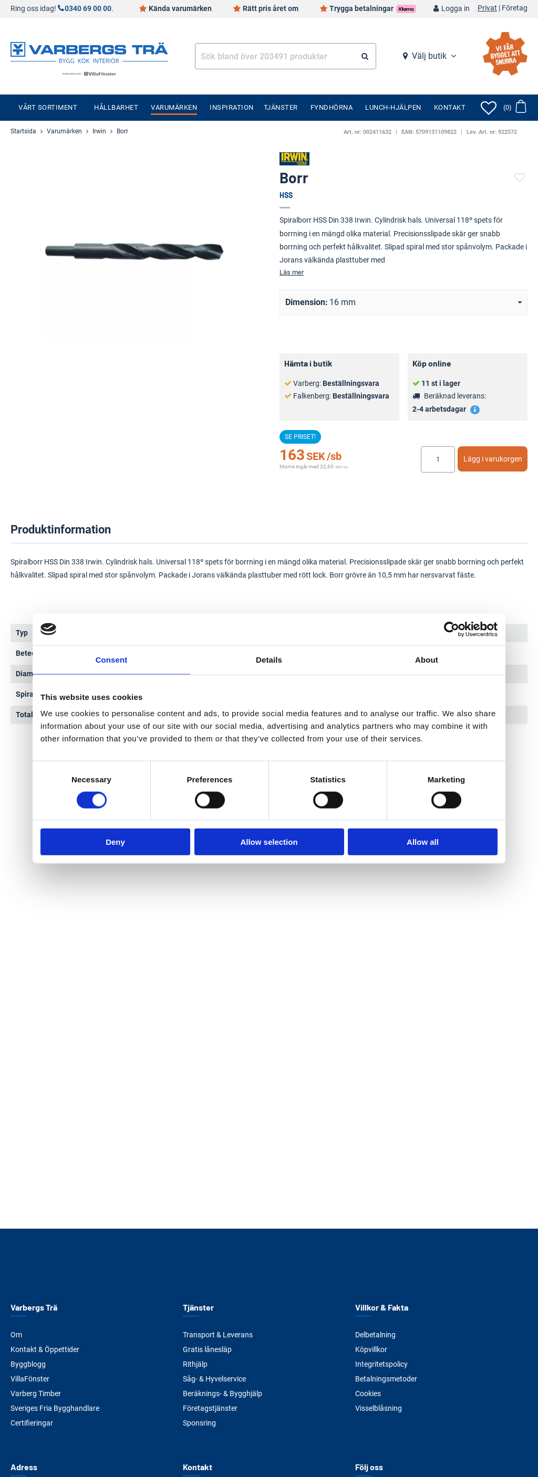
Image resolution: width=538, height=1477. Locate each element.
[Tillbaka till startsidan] (89, 51)
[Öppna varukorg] (514, 108)
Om (16, 1335)
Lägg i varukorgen (492, 459)
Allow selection (268, 841)
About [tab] (426, 659)
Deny (115, 841)
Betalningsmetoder (386, 1379)
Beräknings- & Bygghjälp (222, 1393)
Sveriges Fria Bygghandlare (55, 1408)
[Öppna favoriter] (488, 108)
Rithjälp (195, 1364)
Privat (487, 8)
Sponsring (199, 1423)
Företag (514, 8)
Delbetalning (375, 1335)
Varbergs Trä (34, 1307)
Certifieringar (32, 1423)
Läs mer (292, 272)
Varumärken (174, 107)
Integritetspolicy (381, 1364)
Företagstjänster (210, 1408)
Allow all (423, 841)
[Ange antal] (438, 459)
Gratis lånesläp (207, 1349)
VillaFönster (30, 1379)
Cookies (368, 1393)
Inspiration (232, 107)
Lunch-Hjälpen (393, 107)
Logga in (455, 9)
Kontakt (450, 107)
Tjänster (281, 107)
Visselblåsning (378, 1408)
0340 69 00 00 (88, 8)
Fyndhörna (332, 107)
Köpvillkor (371, 1349)
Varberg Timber (36, 1393)
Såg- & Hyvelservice (214, 1379)
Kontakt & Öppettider (45, 1349)
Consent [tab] (112, 659)
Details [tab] (269, 659)
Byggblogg (28, 1364)
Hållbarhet (116, 107)
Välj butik (429, 56)
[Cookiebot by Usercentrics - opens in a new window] (452, 629)
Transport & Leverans (218, 1335)
